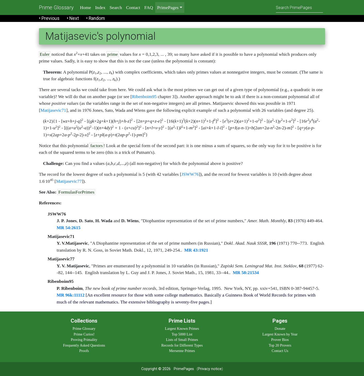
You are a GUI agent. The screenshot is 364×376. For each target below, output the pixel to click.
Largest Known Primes (182, 328)
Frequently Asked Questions (84, 345)
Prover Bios (280, 340)
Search (116, 7)
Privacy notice (210, 369)
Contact (133, 7)
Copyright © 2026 (156, 369)
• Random (95, 18)
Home (85, 7)
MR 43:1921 (196, 250)
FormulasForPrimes (76, 192)
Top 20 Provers (280, 345)
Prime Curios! (83, 334)
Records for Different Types (182, 345)
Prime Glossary (56, 7)
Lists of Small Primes (182, 340)
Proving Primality (84, 340)
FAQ (148, 7)
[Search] (299, 7)
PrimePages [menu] (168, 7)
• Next (73, 18)
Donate (280, 328)
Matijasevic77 (69, 181)
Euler (44, 54)
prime (112, 54)
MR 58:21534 (246, 272)
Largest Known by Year (279, 334)
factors (96, 145)
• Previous (49, 18)
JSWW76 (190, 174)
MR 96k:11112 (71, 295)
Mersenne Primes (182, 351)
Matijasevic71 (53, 110)
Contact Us (280, 351)
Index (100, 7)
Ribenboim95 (144, 96)
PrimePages (184, 369)
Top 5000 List (182, 334)
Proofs (84, 351)
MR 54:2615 (68, 227)
